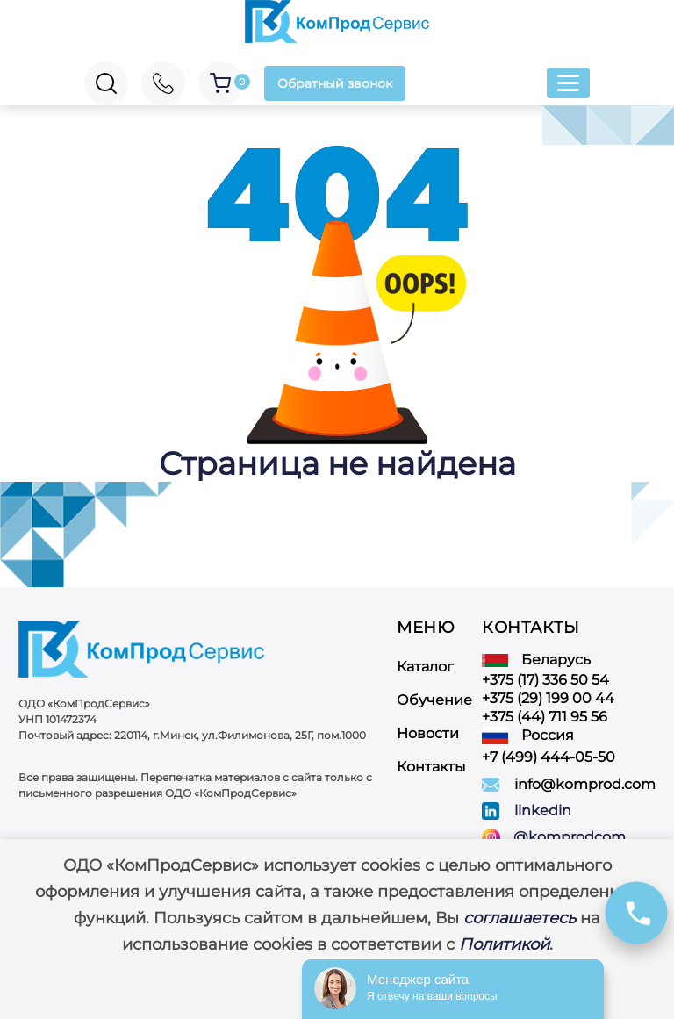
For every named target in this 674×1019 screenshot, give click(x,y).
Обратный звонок (334, 83)
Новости (428, 733)
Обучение (434, 700)
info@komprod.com (585, 784)
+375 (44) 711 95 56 (544, 716)
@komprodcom (569, 837)
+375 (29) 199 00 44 (548, 698)
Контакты (431, 766)
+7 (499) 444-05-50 (548, 757)
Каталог (425, 666)
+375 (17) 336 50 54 (545, 679)
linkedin (542, 810)
